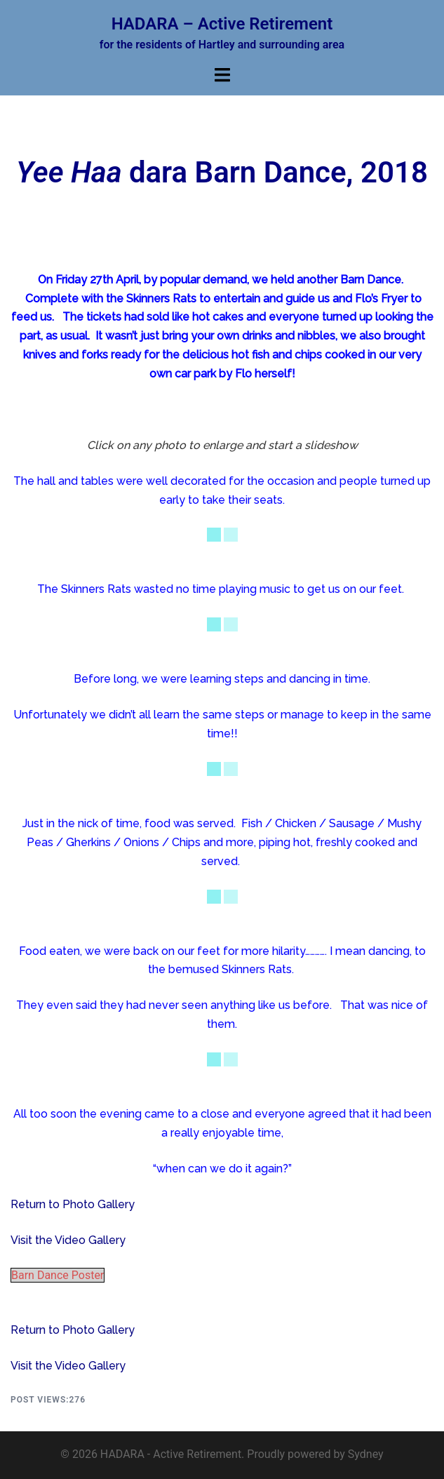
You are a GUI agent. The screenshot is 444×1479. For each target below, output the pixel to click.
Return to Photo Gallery (73, 1204)
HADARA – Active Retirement (222, 24)
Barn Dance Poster (57, 1275)
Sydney (366, 1454)
